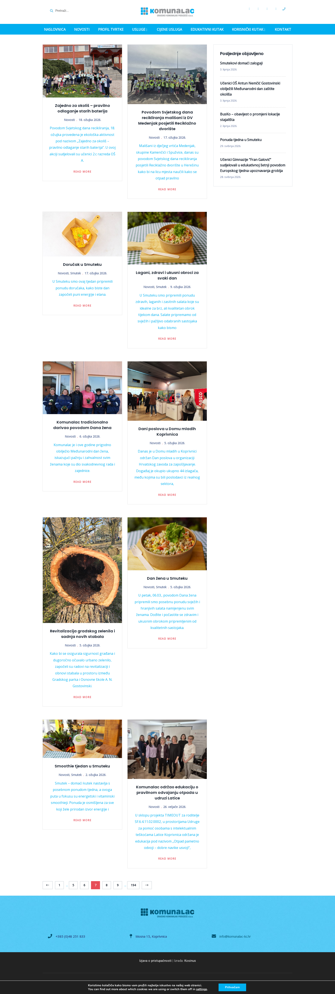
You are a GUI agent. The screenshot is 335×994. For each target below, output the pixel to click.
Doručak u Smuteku (82, 264)
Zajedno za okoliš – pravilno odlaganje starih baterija (82, 108)
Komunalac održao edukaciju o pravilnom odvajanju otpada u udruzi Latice (167, 792)
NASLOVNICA (55, 29)
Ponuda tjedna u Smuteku (241, 139)
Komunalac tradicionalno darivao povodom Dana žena (82, 424)
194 (133, 885)
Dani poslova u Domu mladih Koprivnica (167, 431)
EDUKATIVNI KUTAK (207, 29)
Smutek (75, 273)
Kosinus (190, 961)
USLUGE (140, 30)
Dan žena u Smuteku (167, 578)
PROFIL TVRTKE (110, 29)
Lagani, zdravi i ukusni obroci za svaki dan (167, 275)
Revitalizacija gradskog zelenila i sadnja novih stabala (82, 633)
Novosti (69, 120)
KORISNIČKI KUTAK (249, 30)
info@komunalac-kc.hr (235, 936)
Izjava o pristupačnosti (155, 961)
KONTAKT (283, 29)
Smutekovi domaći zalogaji (241, 63)
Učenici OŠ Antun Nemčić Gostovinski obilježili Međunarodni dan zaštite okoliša (250, 89)
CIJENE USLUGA (169, 29)
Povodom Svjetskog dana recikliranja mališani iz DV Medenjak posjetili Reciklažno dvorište (167, 120)
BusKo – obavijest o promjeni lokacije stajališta (250, 117)
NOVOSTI (82, 29)
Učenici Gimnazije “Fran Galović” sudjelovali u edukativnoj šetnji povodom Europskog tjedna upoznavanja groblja (252, 165)
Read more (82, 171)
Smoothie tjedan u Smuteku (82, 766)
